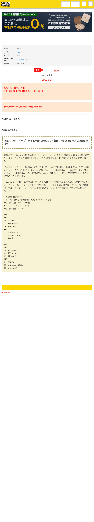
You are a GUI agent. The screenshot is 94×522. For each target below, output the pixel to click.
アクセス (28, 511)
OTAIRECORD (46, 517)
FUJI (18, 130)
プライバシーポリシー (67, 511)
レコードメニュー (66, 3)
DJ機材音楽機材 (75, 3)
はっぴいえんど (22, 137)
